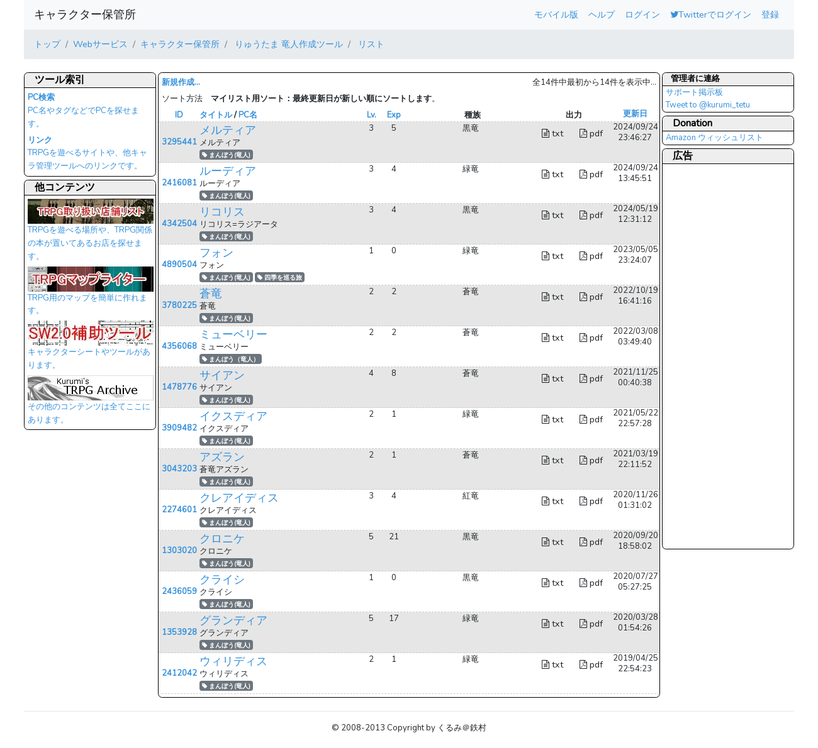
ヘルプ (601, 14)
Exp (394, 115)
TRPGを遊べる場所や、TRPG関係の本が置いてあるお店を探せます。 (91, 233)
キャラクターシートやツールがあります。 (91, 349)
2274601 (179, 509)
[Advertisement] (716, 355)
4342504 (179, 223)
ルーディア (227, 171)
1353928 (179, 632)
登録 (770, 14)
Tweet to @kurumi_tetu (708, 105)
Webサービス (100, 44)
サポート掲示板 (694, 92)
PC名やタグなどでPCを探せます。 (83, 110)
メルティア (227, 130)
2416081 (179, 183)
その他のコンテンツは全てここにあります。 (91, 404)
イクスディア (233, 416)
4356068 (179, 346)
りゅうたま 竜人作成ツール (287, 44)
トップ (47, 44)
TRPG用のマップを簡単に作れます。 (91, 295)
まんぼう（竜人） (230, 359)
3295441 (179, 142)
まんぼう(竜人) (226, 155)
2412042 (179, 673)
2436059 (179, 591)
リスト (370, 44)
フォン (216, 252)
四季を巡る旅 (279, 277)
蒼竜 (210, 293)
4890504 (179, 264)
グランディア (233, 620)
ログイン (642, 14)
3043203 (179, 469)
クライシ (222, 579)
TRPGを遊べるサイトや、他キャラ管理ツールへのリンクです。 (87, 153)
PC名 (247, 115)
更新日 (635, 113)
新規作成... (181, 82)
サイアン (222, 375)
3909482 (179, 428)
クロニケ (222, 538)
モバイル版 (556, 14)
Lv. (371, 115)
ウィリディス (233, 661)
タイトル (215, 115)
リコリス (222, 211)
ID (179, 115)
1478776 (179, 387)
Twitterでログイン (710, 14)
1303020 (179, 550)
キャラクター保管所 (85, 14)
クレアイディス (239, 497)
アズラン (222, 457)
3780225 (179, 305)
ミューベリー (233, 334)
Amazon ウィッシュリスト (714, 137)
